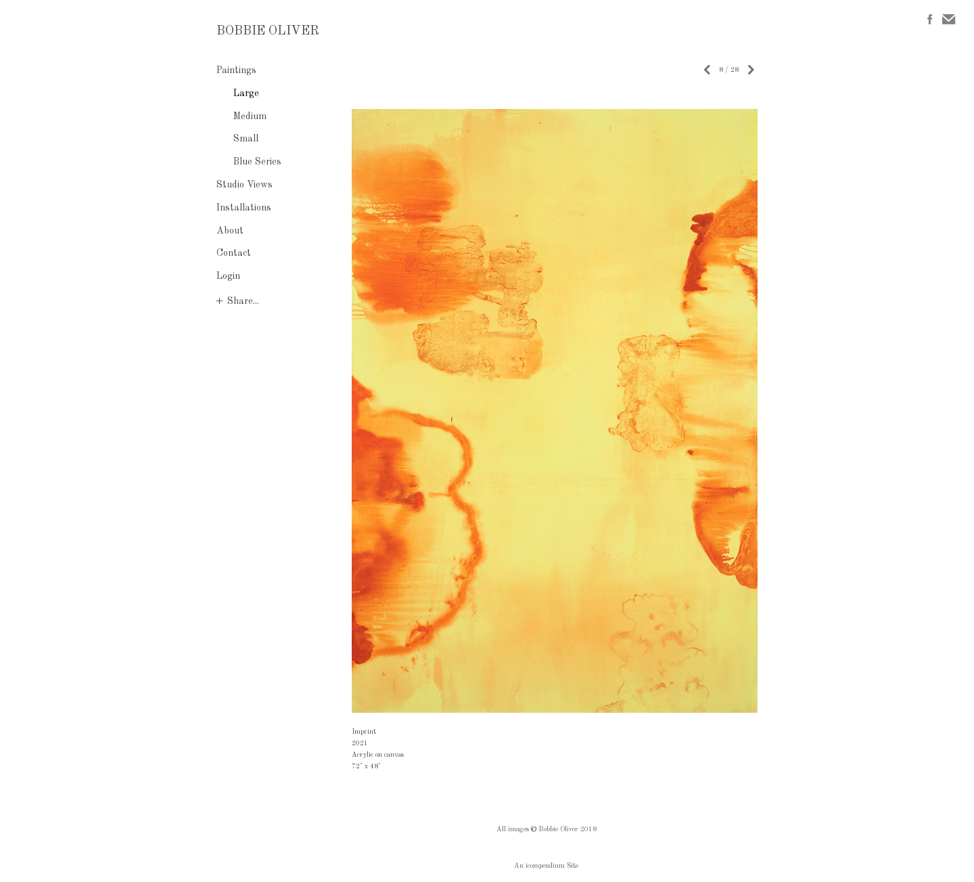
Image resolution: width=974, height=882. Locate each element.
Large (246, 93)
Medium (249, 116)
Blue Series (257, 162)
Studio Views (244, 185)
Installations (243, 208)
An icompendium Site (546, 865)
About (230, 231)
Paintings (236, 70)
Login (228, 276)
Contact (233, 253)
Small (245, 139)
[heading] (250, 32)
